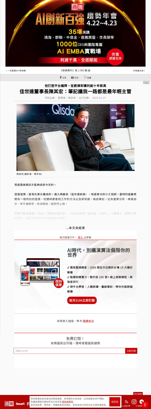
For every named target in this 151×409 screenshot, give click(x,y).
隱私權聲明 (67, 402)
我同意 (114, 402)
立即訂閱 (131, 350)
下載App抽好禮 (123, 405)
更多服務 (138, 394)
